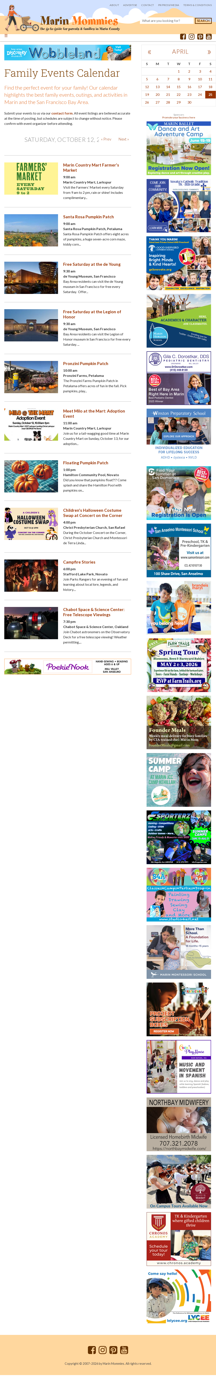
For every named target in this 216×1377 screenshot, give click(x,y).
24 (200, 96)
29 (179, 104)
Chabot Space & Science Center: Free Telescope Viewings (94, 614)
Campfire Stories (79, 563)
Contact (147, 5)
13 (157, 88)
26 (147, 104)
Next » (123, 141)
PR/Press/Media (168, 5)
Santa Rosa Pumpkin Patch (88, 218)
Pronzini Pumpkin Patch (85, 365)
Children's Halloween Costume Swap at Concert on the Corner (93, 515)
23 (189, 96)
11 (210, 81)
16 (189, 88)
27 (157, 104)
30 (189, 104)
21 (168, 96)
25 (210, 96)
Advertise (130, 5)
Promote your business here (178, 119)
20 (157, 96)
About (114, 5)
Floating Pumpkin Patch (85, 464)
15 (179, 88)
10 (200, 81)
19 (147, 96)
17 (200, 88)
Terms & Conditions (197, 5)
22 (179, 96)
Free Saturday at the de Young (92, 266)
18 (210, 88)
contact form (62, 115)
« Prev (106, 141)
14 (168, 88)
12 (147, 88)
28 (168, 104)
